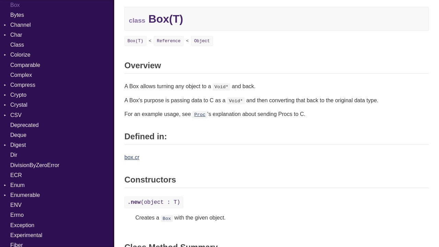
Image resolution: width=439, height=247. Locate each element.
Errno (17, 215)
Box (167, 218)
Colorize (20, 55)
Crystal (18, 105)
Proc (200, 114)
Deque (18, 135)
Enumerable (25, 195)
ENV (16, 205)
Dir (13, 155)
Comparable (25, 65)
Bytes (17, 15)
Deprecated (24, 125)
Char (16, 35)
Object (202, 41)
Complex (21, 75)
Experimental (26, 235)
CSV (16, 115)
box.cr (132, 157)
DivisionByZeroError (34, 165)
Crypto (18, 95)
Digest (18, 145)
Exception (22, 225)
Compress (22, 85)
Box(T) (135, 41)
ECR (16, 175)
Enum (17, 185)
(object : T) (154, 202)
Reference (168, 41)
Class (17, 45)
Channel (20, 25)
